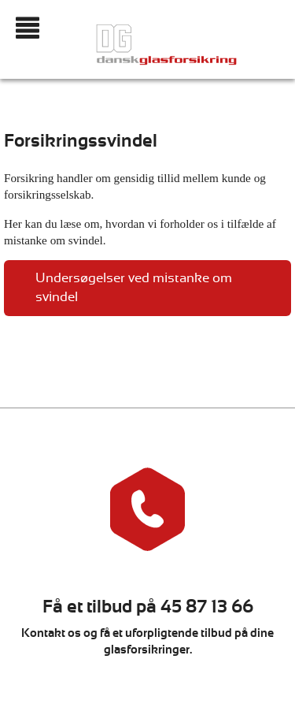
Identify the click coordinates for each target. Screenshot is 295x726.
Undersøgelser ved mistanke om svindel (133, 287)
